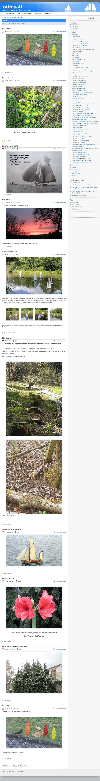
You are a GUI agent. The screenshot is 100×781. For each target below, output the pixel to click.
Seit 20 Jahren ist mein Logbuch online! (83, 49)
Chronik (73, 32)
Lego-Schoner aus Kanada (80, 152)
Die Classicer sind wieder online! (81, 138)
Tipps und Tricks (75, 173)
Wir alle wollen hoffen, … (79, 78)
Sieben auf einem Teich (9, 252)
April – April (76, 75)
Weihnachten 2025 (78, 40)
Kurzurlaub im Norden (79, 98)
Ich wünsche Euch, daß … (80, 88)
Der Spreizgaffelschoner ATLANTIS (82, 160)
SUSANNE (74, 171)
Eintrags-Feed (76, 204)
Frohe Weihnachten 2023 (10, 146)
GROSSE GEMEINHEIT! (79, 125)
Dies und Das (7, 72)
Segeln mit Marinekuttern (79, 156)
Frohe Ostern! (6, 706)
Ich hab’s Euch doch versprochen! (82, 133)
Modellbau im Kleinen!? (79, 84)
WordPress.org (76, 209)
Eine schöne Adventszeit (79, 82)
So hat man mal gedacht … (80, 94)
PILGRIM (73, 167)
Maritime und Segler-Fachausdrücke (82, 162)
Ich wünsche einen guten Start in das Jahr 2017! (85, 121)
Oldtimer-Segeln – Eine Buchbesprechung (84, 144)
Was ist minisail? (10, 13)
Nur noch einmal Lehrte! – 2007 (81, 154)
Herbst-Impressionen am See (80, 129)
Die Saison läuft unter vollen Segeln (82, 115)
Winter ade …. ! (7, 78)
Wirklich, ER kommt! (78, 135)
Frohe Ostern (6, 29)
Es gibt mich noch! (78, 86)
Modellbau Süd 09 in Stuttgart (81, 140)
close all (77, 24)
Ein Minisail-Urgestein (79, 142)
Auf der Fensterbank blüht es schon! (82, 43)
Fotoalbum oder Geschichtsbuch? (82, 136)
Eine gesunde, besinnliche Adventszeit (83, 92)
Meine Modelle (75, 166)
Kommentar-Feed (77, 207)
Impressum (38, 13)
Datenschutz (47, 13)
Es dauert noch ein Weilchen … (81, 45)
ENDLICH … (76, 96)
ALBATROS (74, 26)
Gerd (17, 31)
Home (2, 13)
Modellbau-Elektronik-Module (80, 76)
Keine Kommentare (61, 31)
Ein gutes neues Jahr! (9, 578)
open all (72, 24)
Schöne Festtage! (77, 100)
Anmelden (75, 202)
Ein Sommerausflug (78, 51)
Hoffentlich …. (77, 53)
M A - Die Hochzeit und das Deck (81, 185)
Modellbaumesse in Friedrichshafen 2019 (84, 104)
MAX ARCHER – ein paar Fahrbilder (82, 106)
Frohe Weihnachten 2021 (79, 80)
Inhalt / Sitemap (28, 13)
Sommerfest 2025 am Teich (80, 42)
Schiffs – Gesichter (78, 131)
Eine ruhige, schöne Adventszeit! (81, 102)
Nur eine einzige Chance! (79, 195)
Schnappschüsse (75, 169)
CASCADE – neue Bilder (79, 119)
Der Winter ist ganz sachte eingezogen (14, 646)
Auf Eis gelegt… (77, 127)
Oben (97, 771)
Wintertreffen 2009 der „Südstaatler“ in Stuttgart (85, 148)
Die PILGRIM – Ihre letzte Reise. (81, 107)
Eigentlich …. (6, 338)
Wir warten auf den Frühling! (11, 529)
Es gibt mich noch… (78, 146)
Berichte (6, 333)
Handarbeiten (76, 36)
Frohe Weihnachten (78, 111)
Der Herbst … (6, 200)
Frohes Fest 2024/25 (78, 47)
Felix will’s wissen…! (78, 150)
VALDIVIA (74, 175)
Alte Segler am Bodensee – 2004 (81, 158)
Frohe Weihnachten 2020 (79, 90)
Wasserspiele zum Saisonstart (81, 109)
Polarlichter (76, 38)
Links (19, 13)
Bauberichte (74, 28)
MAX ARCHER (75, 164)
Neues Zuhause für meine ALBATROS (83, 113)
